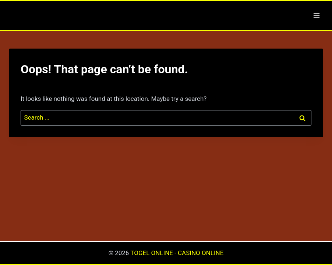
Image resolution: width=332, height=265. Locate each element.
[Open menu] (316, 15)
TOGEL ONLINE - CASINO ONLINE (176, 253)
